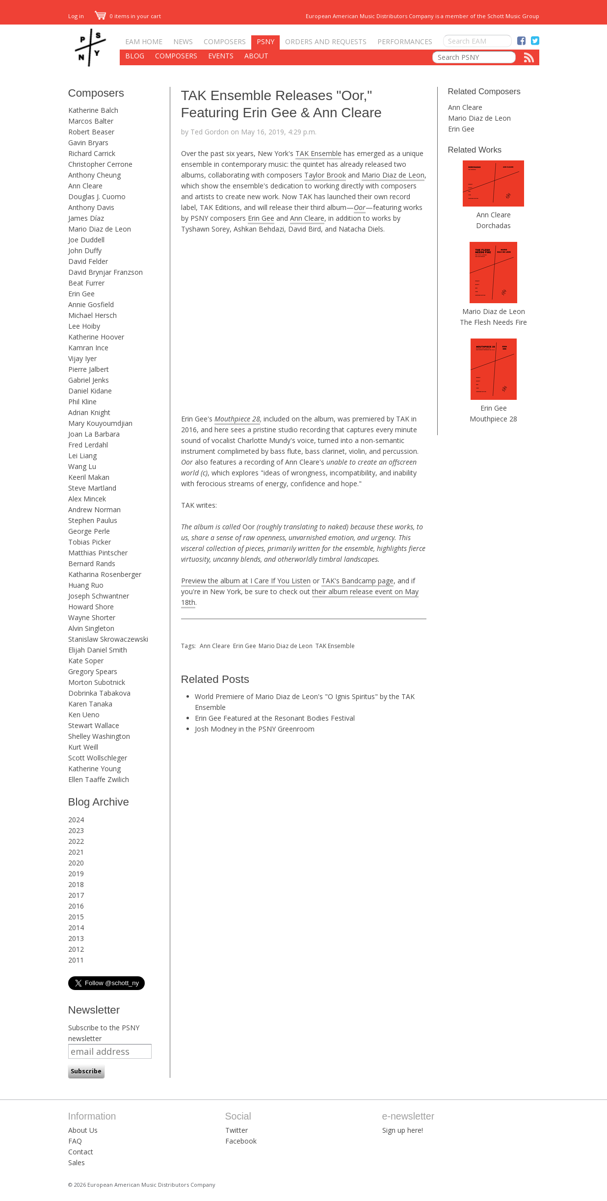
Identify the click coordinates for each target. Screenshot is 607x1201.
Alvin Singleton (91, 628)
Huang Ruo (86, 585)
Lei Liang (82, 455)
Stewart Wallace (93, 725)
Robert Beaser (91, 131)
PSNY (265, 41)
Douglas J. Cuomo (97, 196)
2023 (76, 830)
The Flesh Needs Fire (493, 322)
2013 (76, 938)
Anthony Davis (91, 207)
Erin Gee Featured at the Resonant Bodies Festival (275, 718)
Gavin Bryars (88, 142)
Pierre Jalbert (88, 369)
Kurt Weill (83, 747)
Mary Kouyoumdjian (100, 423)
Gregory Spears (92, 671)
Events (221, 55)
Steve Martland (92, 488)
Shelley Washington (99, 736)
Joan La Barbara (94, 434)
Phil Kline (82, 401)
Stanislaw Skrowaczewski (108, 639)
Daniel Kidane (90, 390)
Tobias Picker (89, 542)
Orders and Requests (326, 41)
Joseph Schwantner (98, 595)
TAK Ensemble (318, 153)
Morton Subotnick (96, 682)
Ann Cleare (85, 185)
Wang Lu (82, 466)
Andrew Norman (94, 509)
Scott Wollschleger (97, 757)
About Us (83, 1130)
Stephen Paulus (92, 520)
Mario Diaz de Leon (99, 229)
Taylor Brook (325, 175)
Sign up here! (402, 1130)
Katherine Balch (93, 110)
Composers (225, 41)
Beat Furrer (86, 282)
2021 (76, 852)
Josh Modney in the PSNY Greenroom (255, 728)
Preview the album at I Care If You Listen (246, 580)
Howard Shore (91, 606)
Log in (76, 16)
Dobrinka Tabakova (99, 693)
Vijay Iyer (82, 358)
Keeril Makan (88, 477)
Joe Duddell (86, 239)
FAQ (75, 1141)
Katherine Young (94, 768)
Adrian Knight (89, 412)
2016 (76, 906)
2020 (76, 862)
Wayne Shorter (91, 617)
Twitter (236, 1130)
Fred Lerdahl (88, 444)
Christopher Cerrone (100, 164)
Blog (134, 55)
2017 (76, 895)
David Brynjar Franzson (105, 272)
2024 (76, 819)
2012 (76, 949)
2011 (76, 960)
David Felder (88, 261)
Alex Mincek (87, 498)
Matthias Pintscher (98, 552)
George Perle (89, 531)
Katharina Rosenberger (104, 574)
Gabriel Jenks (88, 380)
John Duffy (85, 250)
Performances (404, 41)
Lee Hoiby (84, 326)
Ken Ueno (84, 714)
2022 (76, 841)
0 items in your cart (128, 16)
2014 (76, 927)
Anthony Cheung (94, 175)
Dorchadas (493, 225)
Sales (76, 1162)
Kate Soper (86, 660)
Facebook (241, 1141)
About (256, 55)
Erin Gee (81, 293)
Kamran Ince (88, 347)
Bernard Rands (91, 563)
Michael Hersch (92, 315)
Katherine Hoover (96, 336)
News (183, 41)
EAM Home (143, 41)
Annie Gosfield (91, 304)
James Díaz (86, 218)
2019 (76, 873)
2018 (76, 884)
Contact (80, 1151)
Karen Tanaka (90, 703)
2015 (76, 916)
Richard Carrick (91, 153)
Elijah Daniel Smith (97, 649)
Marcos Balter (90, 121)
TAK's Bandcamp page (357, 580)
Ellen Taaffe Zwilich (98, 779)
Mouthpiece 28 (237, 418)
